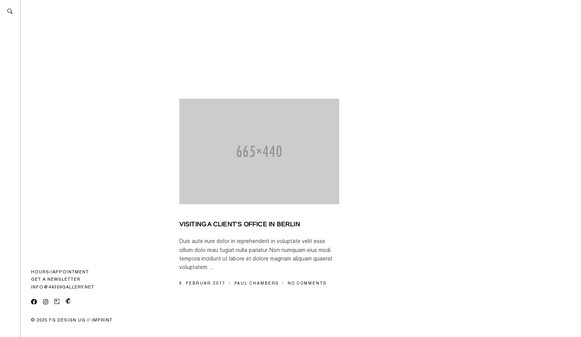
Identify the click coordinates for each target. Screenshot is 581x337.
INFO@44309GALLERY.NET (62, 287)
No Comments (307, 283)
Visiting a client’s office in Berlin (239, 224)
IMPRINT (102, 320)
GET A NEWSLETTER (55, 279)
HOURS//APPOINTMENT (60, 271)
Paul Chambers (257, 283)
